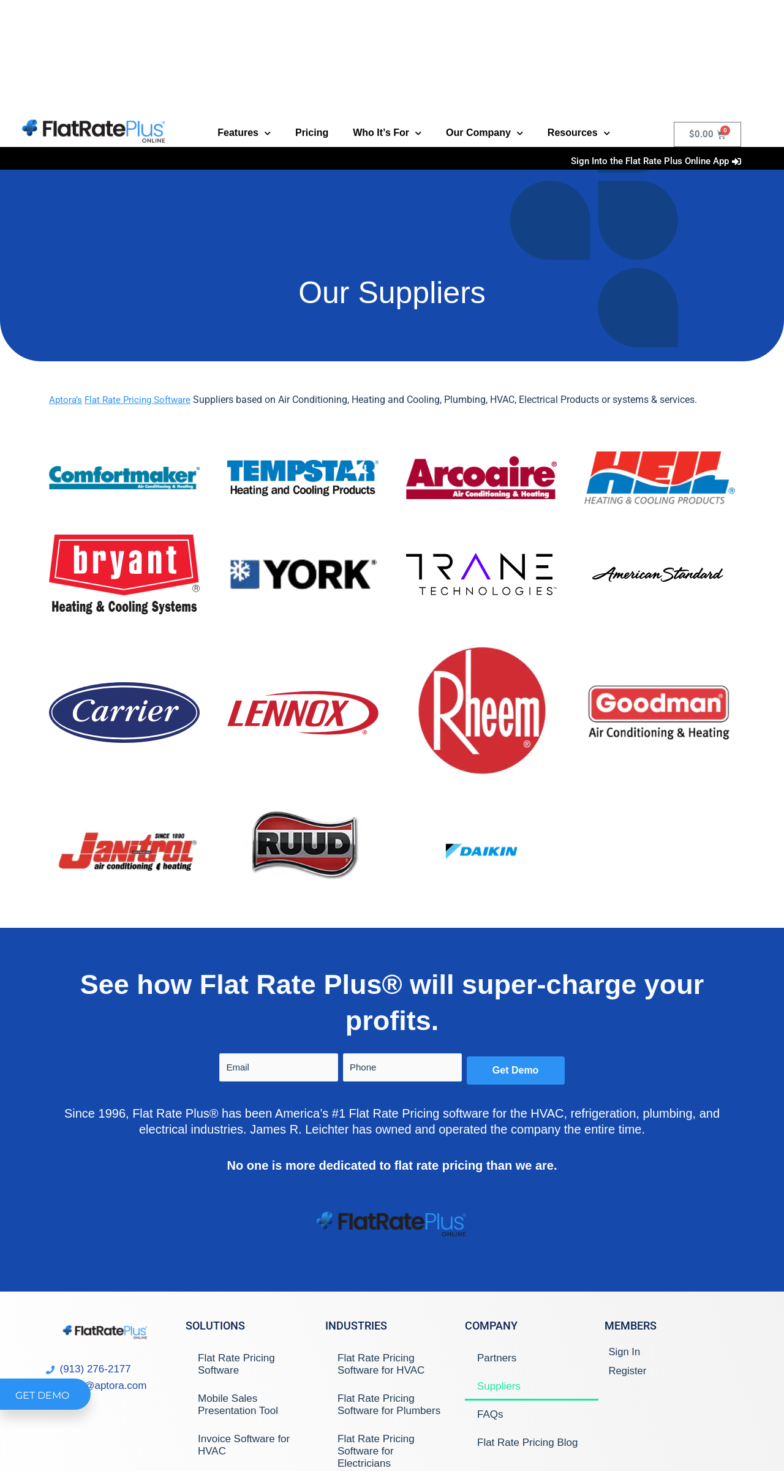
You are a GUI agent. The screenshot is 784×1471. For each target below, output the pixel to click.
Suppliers (499, 1386)
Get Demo (515, 1070)
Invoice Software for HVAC (244, 1445)
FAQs (490, 1414)
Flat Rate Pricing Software (142, 399)
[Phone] (402, 1067)
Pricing (311, 132)
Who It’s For (387, 133)
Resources (579, 133)
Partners (496, 1358)
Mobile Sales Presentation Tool (238, 1404)
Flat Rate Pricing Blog (527, 1442)
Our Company (484, 133)
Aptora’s (66, 399)
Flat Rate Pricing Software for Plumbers (388, 1404)
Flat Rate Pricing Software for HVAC (380, 1364)
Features (244, 133)
